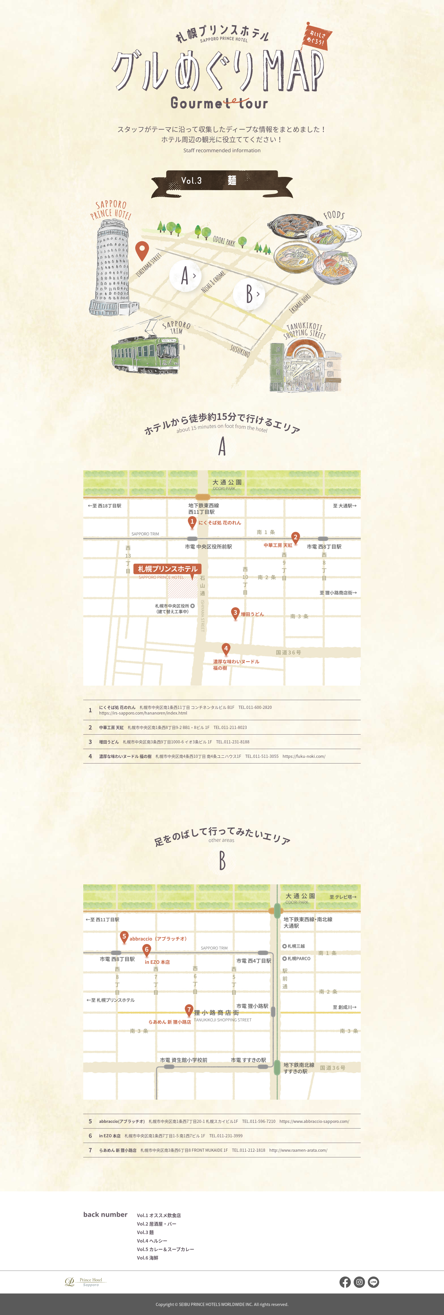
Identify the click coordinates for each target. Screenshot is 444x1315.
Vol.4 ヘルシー (152, 1240)
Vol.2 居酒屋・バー (156, 1223)
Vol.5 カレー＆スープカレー (165, 1249)
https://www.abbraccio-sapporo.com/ (314, 1121)
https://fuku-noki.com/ (304, 756)
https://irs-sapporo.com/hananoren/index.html (143, 713)
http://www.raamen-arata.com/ (298, 1150)
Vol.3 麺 (145, 1232)
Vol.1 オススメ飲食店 (159, 1215)
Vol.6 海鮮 (147, 1257)
